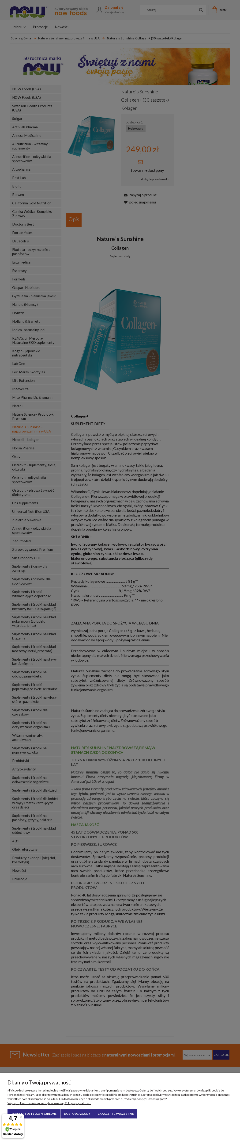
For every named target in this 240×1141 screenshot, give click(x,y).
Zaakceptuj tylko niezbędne (33, 1113)
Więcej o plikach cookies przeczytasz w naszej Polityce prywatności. (49, 1103)
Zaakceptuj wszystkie (116, 1113)
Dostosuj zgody (77, 1113)
